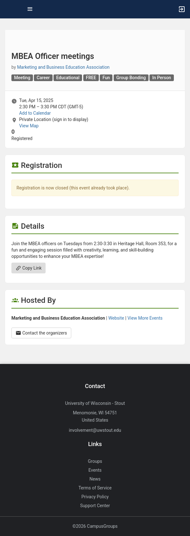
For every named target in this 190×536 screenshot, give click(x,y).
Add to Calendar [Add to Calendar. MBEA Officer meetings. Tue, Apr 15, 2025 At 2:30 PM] (35, 113)
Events (94, 470)
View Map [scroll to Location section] (28, 125)
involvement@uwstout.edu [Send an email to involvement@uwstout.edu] (95, 430)
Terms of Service (95, 487)
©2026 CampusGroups (95, 526)
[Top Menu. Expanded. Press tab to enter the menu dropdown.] (30, 9)
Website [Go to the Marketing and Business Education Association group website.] (116, 318)
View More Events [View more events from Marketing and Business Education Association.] (144, 318)
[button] (8, 9)
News (94, 479)
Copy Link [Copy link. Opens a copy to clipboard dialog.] (28, 268)
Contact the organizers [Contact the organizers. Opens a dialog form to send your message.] (41, 332)
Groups (95, 461)
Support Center (95, 505)
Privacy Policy (95, 496)
